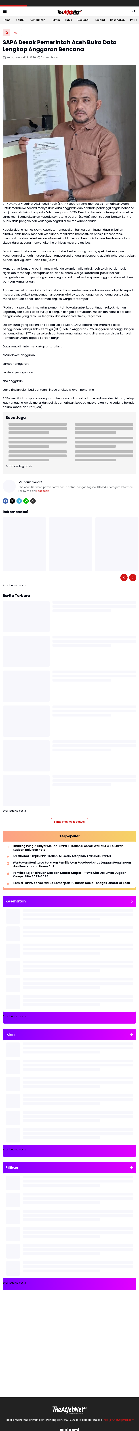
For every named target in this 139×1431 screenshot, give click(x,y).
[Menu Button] (5, 11)
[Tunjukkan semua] (131, 901)
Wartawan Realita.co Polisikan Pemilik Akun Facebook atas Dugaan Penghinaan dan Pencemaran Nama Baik (72, 864)
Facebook (42, 491)
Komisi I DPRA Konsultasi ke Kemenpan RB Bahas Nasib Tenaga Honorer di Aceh (71, 883)
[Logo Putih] (69, 1409)
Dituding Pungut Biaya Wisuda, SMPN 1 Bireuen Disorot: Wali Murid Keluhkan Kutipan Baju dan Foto (68, 848)
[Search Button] (134, 11)
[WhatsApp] (26, 501)
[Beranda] (6, 32)
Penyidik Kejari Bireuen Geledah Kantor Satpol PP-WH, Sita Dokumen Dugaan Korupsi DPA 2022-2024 (69, 875)
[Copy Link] (33, 501)
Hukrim (55, 20)
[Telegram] (19, 501)
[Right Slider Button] (135, 20)
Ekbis (68, 20)
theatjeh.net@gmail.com (118, 1420)
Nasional (83, 20)
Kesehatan (117, 20)
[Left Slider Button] (124, 577)
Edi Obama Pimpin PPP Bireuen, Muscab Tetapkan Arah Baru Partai (62, 856)
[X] (12, 501)
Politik (20, 20)
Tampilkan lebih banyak (69, 822)
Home (6, 20)
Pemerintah (37, 20)
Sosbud (100, 20)
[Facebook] (5, 501)
